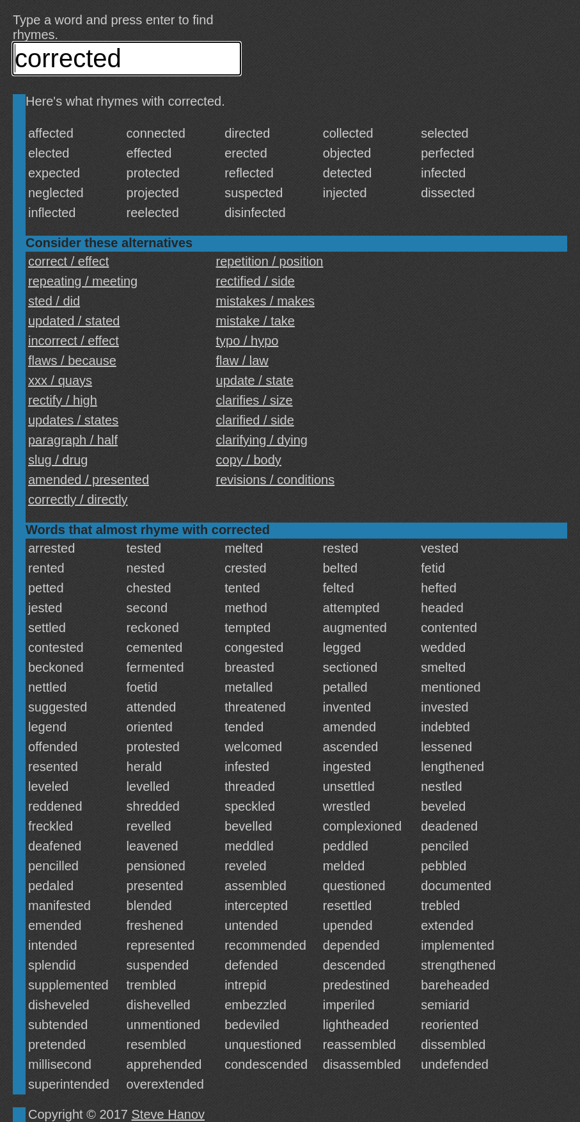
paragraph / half (73, 440)
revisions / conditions (275, 480)
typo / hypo (247, 341)
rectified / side (255, 281)
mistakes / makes (265, 301)
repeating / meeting (82, 281)
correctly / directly (78, 499)
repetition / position (270, 261)
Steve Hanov (168, 1114)
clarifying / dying (262, 440)
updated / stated (74, 321)
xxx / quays (60, 380)
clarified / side (255, 420)
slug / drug (58, 460)
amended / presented (88, 480)
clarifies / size (254, 400)
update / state (255, 380)
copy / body (248, 460)
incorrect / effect (73, 341)
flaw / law (242, 361)
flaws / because (72, 361)
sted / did (54, 301)
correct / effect (68, 261)
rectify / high (62, 400)
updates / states (73, 420)
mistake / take (255, 321)
